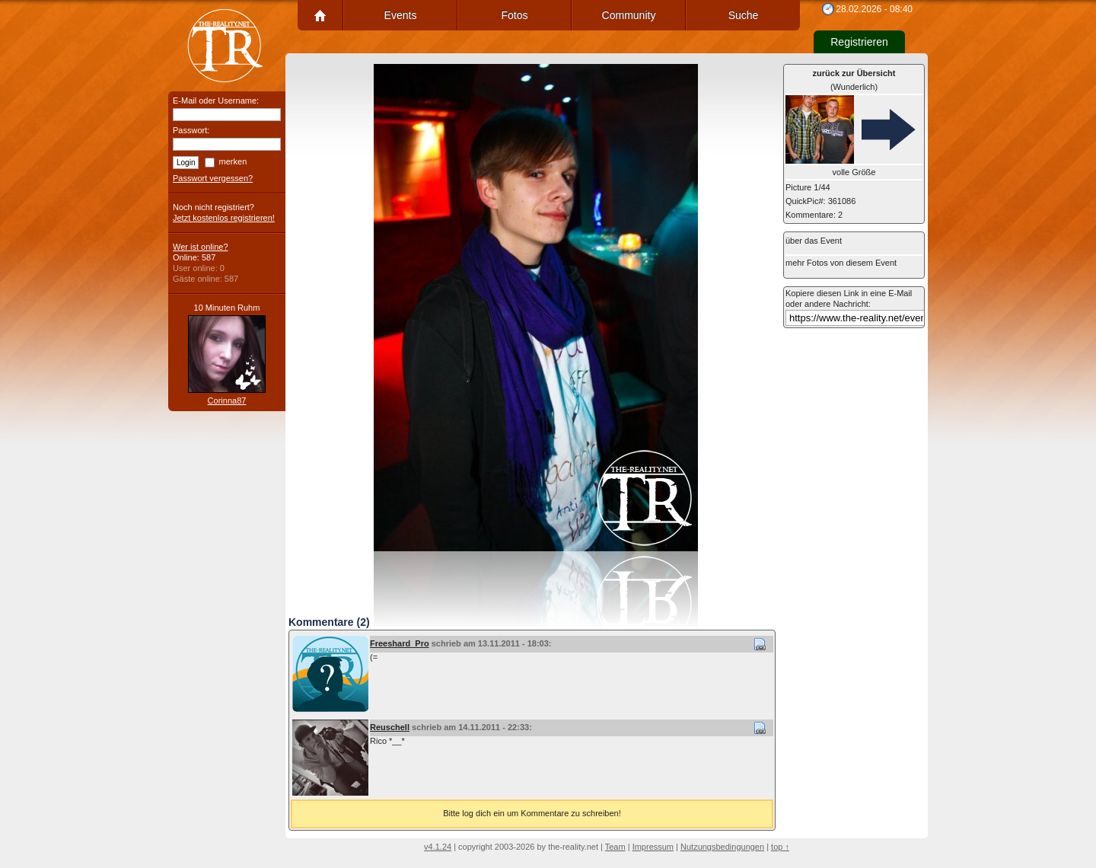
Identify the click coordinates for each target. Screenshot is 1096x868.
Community (629, 15)
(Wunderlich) (854, 80)
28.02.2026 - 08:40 (874, 9)
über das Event (813, 240)
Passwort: (191, 130)
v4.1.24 (437, 846)
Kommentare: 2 (814, 214)
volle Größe (854, 172)
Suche (743, 15)
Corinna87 (227, 400)
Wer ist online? (200, 246)
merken (233, 161)
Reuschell (389, 727)
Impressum (653, 846)
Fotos (514, 15)
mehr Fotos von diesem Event (841, 262)
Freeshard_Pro (399, 643)
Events (400, 15)
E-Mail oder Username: (216, 100)
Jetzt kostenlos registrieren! (224, 217)
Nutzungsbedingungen (722, 846)
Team (615, 846)
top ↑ (780, 846)
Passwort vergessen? (213, 178)
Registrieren (858, 42)
